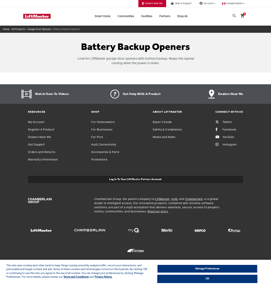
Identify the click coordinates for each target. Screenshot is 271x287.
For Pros (97, 137)
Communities (125, 16)
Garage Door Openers (39, 29)
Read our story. (157, 211)
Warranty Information (43, 159)
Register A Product (41, 129)
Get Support (36, 144)
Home (6, 29)
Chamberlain (194, 199)
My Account (36, 122)
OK (207, 279)
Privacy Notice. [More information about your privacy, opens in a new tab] (103, 277)
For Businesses (101, 129)
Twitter (223, 122)
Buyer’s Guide (162, 122)
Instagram (226, 144)
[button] (233, 3)
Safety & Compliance (167, 129)
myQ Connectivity (103, 144)
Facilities (146, 16)
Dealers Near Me (152, 3)
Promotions (99, 159)
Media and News (164, 137)
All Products (18, 29)
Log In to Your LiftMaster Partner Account (135, 179)
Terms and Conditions (76, 277)
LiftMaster (162, 199)
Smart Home (102, 16)
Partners (164, 16)
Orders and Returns (41, 152)
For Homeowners (103, 122)
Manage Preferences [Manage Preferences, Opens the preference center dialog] (207, 268)
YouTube (224, 137)
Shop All (182, 16)
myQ (174, 199)
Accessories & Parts (105, 152)
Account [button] (206, 3)
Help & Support (180, 3)
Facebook (225, 129)
